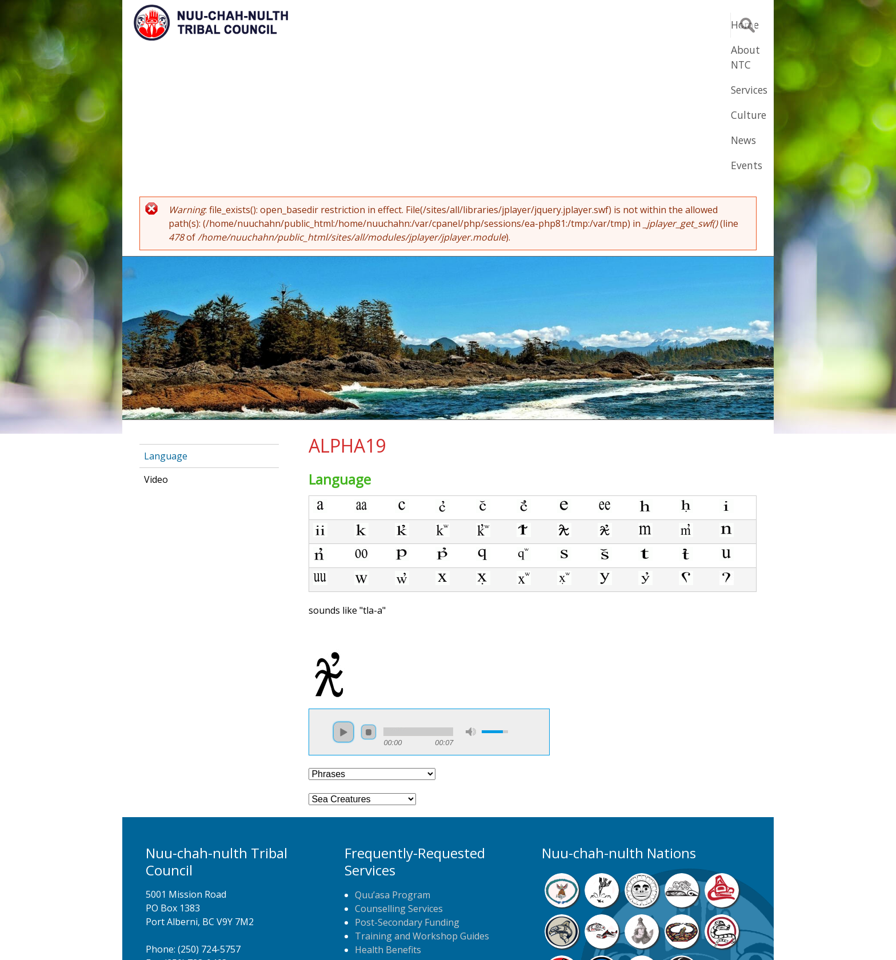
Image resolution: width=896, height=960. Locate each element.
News (646, 24)
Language (165, 315)
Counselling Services (399, 768)
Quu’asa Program (392, 754)
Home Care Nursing (398, 823)
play (343, 591)
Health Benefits (388, 809)
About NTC (476, 24)
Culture (596, 24)
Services (540, 24)
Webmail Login (631, 934)
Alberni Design (489, 934)
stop (369, 591)
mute (471, 591)
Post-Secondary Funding (407, 781)
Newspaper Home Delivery (412, 836)
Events (695, 24)
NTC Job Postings (393, 850)
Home (416, 24)
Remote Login (560, 934)
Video (156, 339)
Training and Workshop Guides (422, 795)
